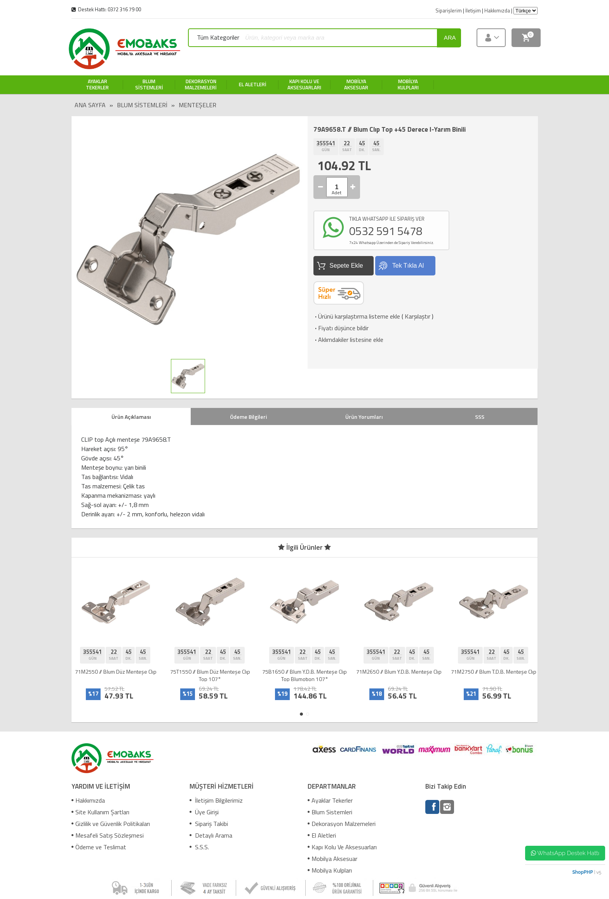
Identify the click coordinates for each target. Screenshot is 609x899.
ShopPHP (582, 872)
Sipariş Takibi (209, 823)
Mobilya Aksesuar (332, 858)
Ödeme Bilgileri (248, 417)
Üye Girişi (204, 812)
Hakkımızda (88, 800)
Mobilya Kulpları (330, 870)
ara (450, 37)
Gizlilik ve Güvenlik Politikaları (110, 823)
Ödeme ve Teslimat (98, 847)
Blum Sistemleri (142, 105)
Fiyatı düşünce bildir (341, 328)
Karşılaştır (417, 316)
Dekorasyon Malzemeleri (342, 823)
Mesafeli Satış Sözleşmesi (107, 835)
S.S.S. (199, 847)
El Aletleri (322, 835)
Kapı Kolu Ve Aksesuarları (342, 847)
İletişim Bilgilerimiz (216, 800)
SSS (479, 417)
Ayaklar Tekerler (330, 800)
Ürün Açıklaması (131, 417)
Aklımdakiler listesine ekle (348, 339)
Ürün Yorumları (364, 417)
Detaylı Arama (211, 835)
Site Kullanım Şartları (100, 812)
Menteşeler (197, 105)
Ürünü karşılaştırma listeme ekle (356, 316)
